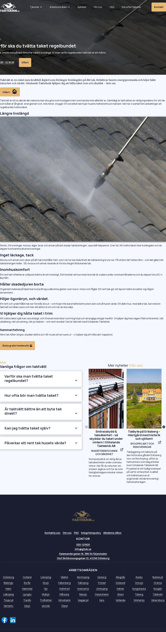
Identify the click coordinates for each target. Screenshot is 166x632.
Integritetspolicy (91, 535)
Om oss (67, 535)
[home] (9, 7)
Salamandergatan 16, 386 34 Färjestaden (83, 556)
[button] (36, 7)
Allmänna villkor (112, 535)
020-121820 (83, 547)
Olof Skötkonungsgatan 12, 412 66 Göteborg (83, 560)
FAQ (76, 535)
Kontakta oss (52, 535)
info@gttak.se (83, 551)
